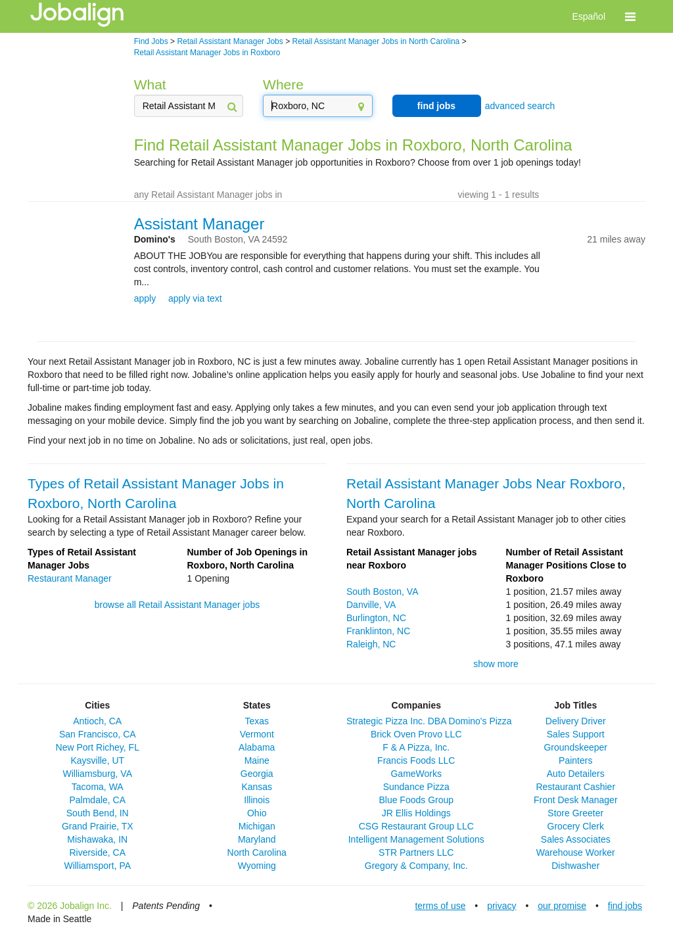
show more (495, 664)
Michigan (257, 826)
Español (588, 16)
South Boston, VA (382, 591)
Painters (575, 760)
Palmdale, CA (97, 800)
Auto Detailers (576, 773)
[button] (630, 16)
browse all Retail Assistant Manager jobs (177, 604)
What (150, 84)
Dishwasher (575, 865)
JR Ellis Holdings (416, 813)
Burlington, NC (376, 618)
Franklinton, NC (378, 631)
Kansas (256, 786)
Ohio (257, 813)
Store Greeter (575, 813)
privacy (501, 905)
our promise (562, 905)
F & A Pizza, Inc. (416, 747)
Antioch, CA (97, 721)
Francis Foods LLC (416, 760)
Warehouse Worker (575, 852)
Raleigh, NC (371, 644)
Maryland (257, 839)
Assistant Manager (199, 224)
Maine (256, 760)
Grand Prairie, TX (97, 826)
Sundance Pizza (416, 786)
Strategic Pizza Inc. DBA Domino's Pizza (429, 721)
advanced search (520, 106)
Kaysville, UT (97, 760)
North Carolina (257, 852)
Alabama (257, 747)
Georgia (257, 773)
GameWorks (416, 773)
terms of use (440, 905)
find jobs (436, 106)
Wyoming (257, 865)
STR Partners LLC (416, 852)
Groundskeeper (575, 747)
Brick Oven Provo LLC (416, 734)
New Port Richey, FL (97, 747)
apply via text (195, 298)
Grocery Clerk (575, 826)
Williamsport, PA (97, 865)
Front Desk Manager (576, 800)
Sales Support (576, 734)
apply (145, 298)
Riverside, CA (97, 852)
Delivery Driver (575, 721)
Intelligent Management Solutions (416, 839)
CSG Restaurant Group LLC (416, 826)
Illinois (256, 800)
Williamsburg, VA (97, 773)
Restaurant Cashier (575, 786)
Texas (256, 721)
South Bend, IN (97, 813)
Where (283, 84)
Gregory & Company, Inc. (416, 865)
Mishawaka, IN (97, 839)
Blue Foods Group (416, 800)
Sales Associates (576, 839)
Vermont (257, 734)
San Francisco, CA (97, 734)
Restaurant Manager (70, 578)
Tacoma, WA (98, 786)
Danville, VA (371, 604)
